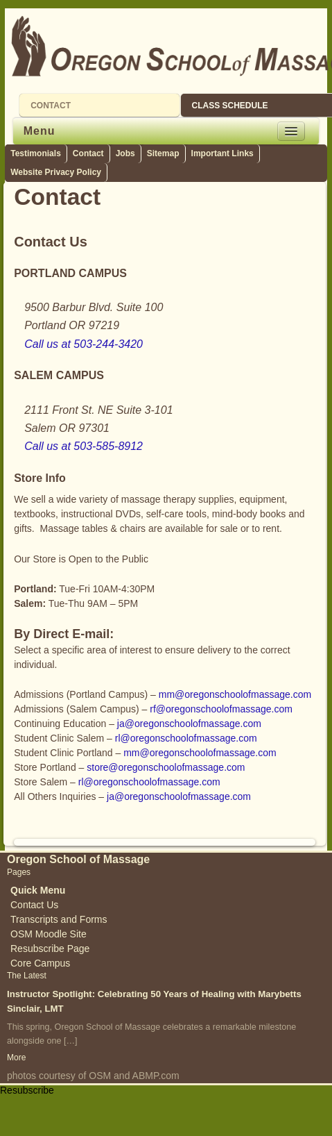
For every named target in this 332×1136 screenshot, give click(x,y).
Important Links (222, 153)
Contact (88, 153)
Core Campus (40, 963)
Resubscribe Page (49, 948)
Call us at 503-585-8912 (83, 446)
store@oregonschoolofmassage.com (166, 767)
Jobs (125, 153)
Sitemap (163, 153)
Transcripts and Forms (58, 919)
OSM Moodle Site (48, 933)
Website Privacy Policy (55, 172)
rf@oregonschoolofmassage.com (221, 709)
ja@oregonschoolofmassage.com (189, 723)
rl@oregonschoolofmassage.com (186, 738)
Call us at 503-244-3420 (83, 344)
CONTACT (50, 105)
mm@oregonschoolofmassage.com (235, 694)
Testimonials (35, 153)
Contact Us (34, 904)
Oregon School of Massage (78, 859)
